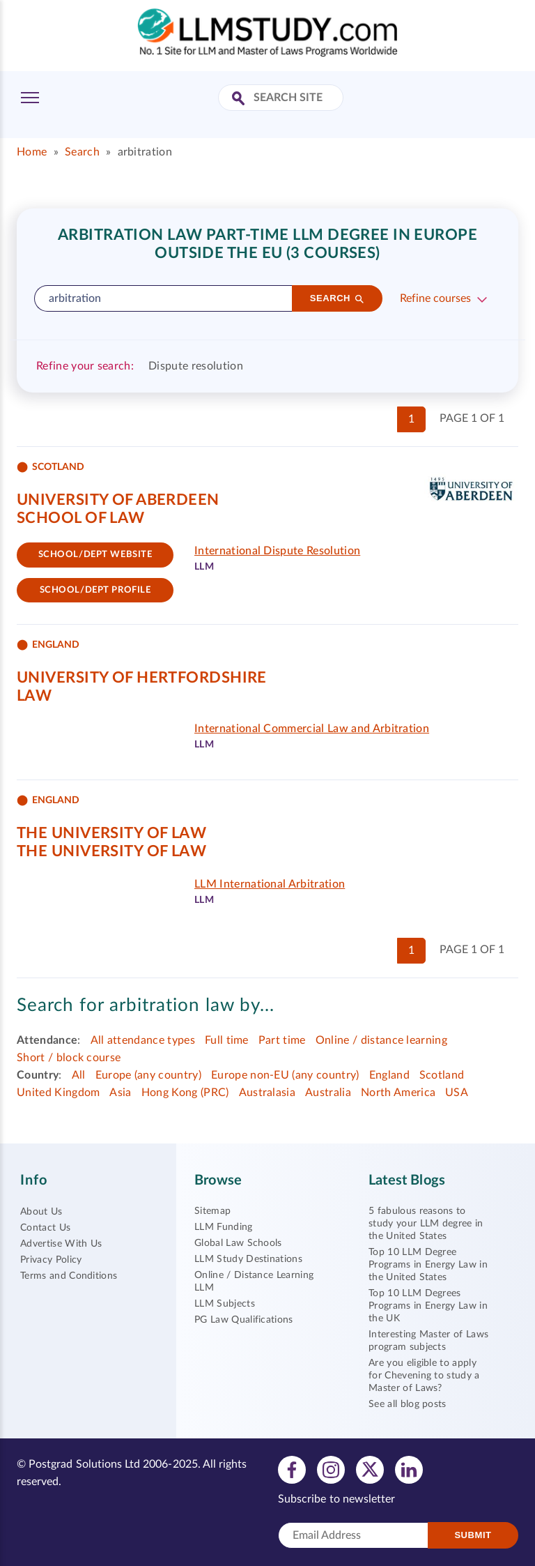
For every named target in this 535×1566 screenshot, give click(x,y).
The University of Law (111, 833)
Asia (120, 1092)
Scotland (442, 1075)
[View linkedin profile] (409, 1469)
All (79, 1075)
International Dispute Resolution (277, 550)
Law (34, 696)
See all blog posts (408, 1404)
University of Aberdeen (118, 500)
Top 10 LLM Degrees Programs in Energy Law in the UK (428, 1305)
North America (398, 1092)
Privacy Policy (51, 1260)
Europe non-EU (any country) (285, 1075)
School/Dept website (95, 554)
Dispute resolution (195, 366)
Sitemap (212, 1211)
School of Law (81, 518)
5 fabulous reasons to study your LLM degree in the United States (426, 1223)
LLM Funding (223, 1227)
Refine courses (435, 298)
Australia (328, 1092)
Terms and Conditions (68, 1276)
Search (82, 152)
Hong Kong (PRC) (185, 1092)
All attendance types (143, 1040)
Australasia (267, 1092)
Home (32, 152)
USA (456, 1092)
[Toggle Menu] (30, 97)
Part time (282, 1040)
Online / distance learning (381, 1040)
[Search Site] (240, 99)
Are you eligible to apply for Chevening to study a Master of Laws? (424, 1375)
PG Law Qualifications (243, 1320)
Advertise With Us (61, 1244)
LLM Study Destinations (248, 1259)
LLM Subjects (224, 1304)
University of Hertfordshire (142, 677)
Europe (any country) (148, 1075)
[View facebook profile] (292, 1469)
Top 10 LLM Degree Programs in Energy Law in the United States (428, 1264)
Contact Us (45, 1228)
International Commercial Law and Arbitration (311, 728)
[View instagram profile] (331, 1469)
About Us (41, 1212)
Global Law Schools (238, 1243)
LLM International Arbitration (269, 884)
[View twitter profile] (370, 1469)
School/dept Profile (95, 590)
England (389, 1075)
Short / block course (69, 1057)
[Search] (337, 298)
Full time (227, 1040)
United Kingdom (58, 1092)
